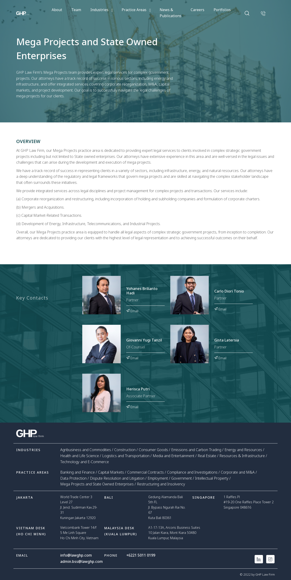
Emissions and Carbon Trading (196, 449)
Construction (125, 449)
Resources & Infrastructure (242, 455)
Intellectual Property (211, 478)
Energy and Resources (243, 449)
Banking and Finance (77, 472)
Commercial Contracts (145, 472)
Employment (158, 478)
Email (132, 310)
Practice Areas (134, 9)
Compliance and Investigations (192, 472)
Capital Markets (111, 472)
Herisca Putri (138, 389)
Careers (197, 9)
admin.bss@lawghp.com (81, 561)
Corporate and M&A (238, 472)
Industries (99, 9)
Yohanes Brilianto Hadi (142, 291)
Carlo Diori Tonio (229, 291)
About (57, 9)
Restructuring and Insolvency (161, 484)
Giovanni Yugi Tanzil (144, 340)
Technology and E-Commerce (84, 461)
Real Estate (207, 455)
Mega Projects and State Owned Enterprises (97, 484)
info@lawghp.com (76, 555)
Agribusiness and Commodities (85, 449)
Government (181, 478)
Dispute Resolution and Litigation (117, 478)
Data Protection (73, 478)
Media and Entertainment (173, 455)
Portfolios (222, 9)
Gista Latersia (226, 340)
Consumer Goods (153, 449)
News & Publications (170, 12)
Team (76, 9)
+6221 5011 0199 (140, 555)
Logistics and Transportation (125, 455)
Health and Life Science (79, 455)
